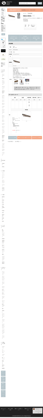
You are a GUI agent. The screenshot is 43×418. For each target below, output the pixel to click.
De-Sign (3, 231)
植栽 (3, 361)
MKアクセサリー (3, 306)
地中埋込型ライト (3, 92)
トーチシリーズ (3, 154)
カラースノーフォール (3, 316)
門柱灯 (3, 78)
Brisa (3, 202)
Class (3, 204)
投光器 (3, 239)
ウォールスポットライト (3, 82)
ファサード (3, 356)
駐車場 (3, 369)
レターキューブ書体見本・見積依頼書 (13, 38)
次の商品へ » (18, 141)
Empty (3, 211)
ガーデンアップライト (3, 112)
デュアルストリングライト (3, 327)
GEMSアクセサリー (3, 189)
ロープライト (3, 302)
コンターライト (3, 321)
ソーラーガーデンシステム (3, 145)
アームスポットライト (3, 235)
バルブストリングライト (3, 332)
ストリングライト (3, 273)
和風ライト (3, 141)
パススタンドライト (3, 97)
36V (2, 309)
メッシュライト (3, 337)
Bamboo (3, 198)
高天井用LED (3, 263)
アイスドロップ (3, 298)
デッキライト (3, 127)
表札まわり (3, 367)
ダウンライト (3, 121)
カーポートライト (3, 88)
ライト (3, 173)
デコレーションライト (3, 132)
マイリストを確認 (3, 41)
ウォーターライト (3, 117)
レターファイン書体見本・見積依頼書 (36, 38)
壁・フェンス (3, 359)
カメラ (3, 175)
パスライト (3, 107)
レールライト (3, 124)
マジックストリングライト (3, 279)
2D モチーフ (3, 291)
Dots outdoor (3, 208)
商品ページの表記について (3, 387)
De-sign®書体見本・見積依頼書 (25, 38)
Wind (3, 221)
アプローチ (3, 348)
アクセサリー (3, 150)
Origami (3, 219)
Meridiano (3, 216)
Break (3, 200)
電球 (3, 254)
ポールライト (3, 104)
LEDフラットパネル (3, 247)
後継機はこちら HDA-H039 (28, 10)
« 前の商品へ (11, 141)
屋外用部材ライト (3, 137)
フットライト (3, 101)
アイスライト (3, 288)
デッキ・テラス (3, 352)
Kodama (3, 164)
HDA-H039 (14, 65)
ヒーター (3, 186)
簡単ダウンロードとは (3, 394)
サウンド (3, 178)
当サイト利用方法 (3, 380)
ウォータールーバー (3, 182)
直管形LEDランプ (3, 242)
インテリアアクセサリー (3, 259)
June (3, 213)
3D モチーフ (3, 294)
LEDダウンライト (3, 251)
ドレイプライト (3, 284)
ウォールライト (3, 75)
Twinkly (3, 312)
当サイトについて (3, 374)
